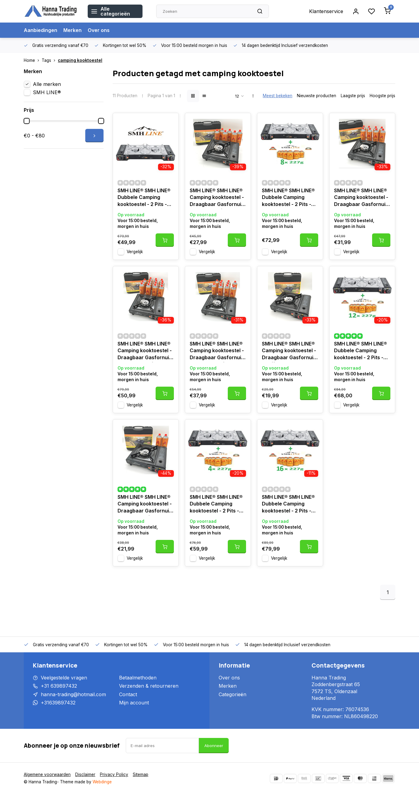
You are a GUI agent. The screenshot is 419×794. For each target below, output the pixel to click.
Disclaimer (85, 774)
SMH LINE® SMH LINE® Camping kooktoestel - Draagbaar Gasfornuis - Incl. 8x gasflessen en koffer (362, 198)
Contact (128, 694)
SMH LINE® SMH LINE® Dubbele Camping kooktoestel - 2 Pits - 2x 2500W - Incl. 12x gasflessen (360, 351)
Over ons (99, 30)
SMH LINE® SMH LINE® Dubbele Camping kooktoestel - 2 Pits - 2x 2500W (144, 198)
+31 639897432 (59, 686)
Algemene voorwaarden (47, 774)
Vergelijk (135, 251)
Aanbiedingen (40, 30)
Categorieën (232, 694)
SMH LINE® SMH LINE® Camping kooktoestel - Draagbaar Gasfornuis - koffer (289, 351)
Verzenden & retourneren (148, 686)
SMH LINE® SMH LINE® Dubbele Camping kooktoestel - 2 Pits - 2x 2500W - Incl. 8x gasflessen (288, 198)
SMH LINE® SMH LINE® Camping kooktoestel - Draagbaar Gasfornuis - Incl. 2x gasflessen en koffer (145, 505)
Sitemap (140, 774)
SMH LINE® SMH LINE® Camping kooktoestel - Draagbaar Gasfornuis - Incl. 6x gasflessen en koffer (217, 198)
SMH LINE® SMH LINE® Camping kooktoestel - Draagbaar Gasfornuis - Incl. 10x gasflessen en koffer (217, 351)
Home (33, 60)
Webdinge (102, 781)
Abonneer (213, 745)
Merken (72, 30)
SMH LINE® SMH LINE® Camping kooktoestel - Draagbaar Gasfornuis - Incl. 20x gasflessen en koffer (145, 351)
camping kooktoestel (80, 60)
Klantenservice (326, 11)
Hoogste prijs (382, 95)
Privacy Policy (114, 774)
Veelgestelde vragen (64, 678)
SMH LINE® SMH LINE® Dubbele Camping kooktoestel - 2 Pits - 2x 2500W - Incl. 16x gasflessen (288, 505)
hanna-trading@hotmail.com (73, 694)
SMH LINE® (47, 92)
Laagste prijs (353, 95)
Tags (50, 60)
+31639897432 (58, 703)
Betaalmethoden (138, 678)
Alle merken (47, 84)
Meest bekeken (277, 95)
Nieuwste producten (316, 95)
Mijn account (134, 703)
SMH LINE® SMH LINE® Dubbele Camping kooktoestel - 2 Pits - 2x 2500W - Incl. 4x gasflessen (216, 505)
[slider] (26, 121)
